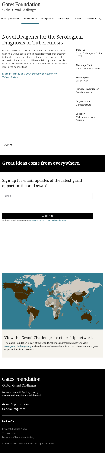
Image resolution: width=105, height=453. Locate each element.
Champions (46, 18)
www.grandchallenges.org (17, 346)
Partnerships (63, 18)
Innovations (29, 18)
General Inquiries (13, 409)
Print (8, 145)
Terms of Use (9, 433)
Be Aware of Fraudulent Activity (18, 437)
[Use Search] (100, 19)
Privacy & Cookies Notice (14, 428)
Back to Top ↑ (9, 421)
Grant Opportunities (15, 404)
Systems (77, 18)
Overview (90, 18)
